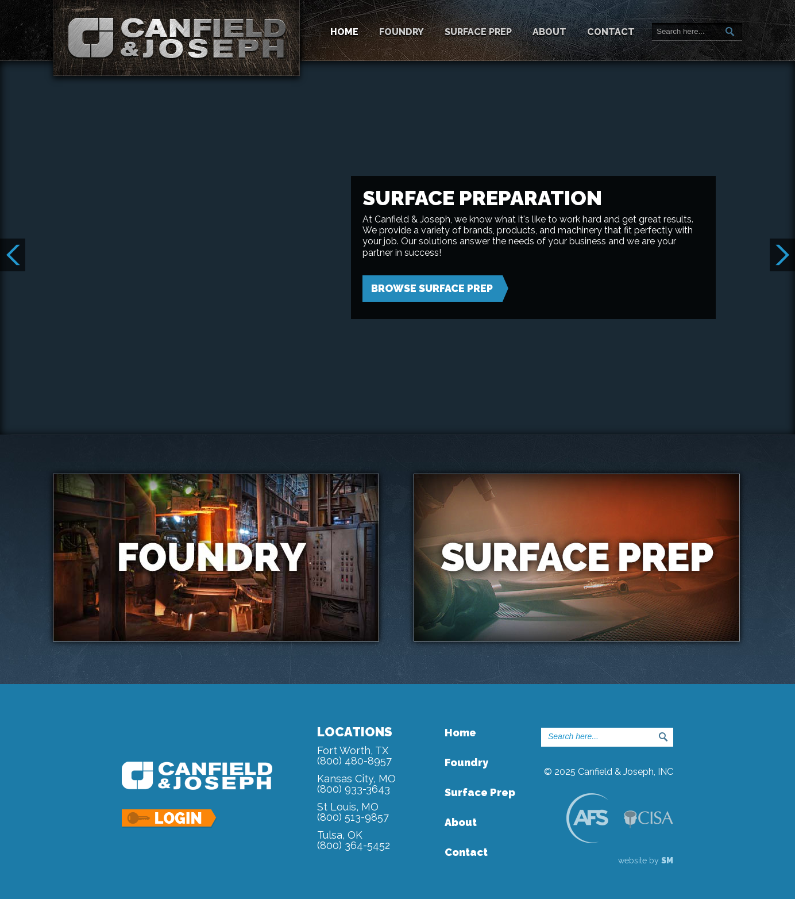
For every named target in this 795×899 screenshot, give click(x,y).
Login (170, 818)
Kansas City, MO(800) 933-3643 (356, 784)
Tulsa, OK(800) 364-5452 (353, 840)
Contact (611, 31)
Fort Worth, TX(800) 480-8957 (354, 755)
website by (645, 860)
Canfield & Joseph (176, 38)
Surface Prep (478, 31)
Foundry (401, 31)
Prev (12, 255)
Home (344, 31)
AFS (587, 818)
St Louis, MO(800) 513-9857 (353, 812)
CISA (648, 819)
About (549, 31)
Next (782, 255)
